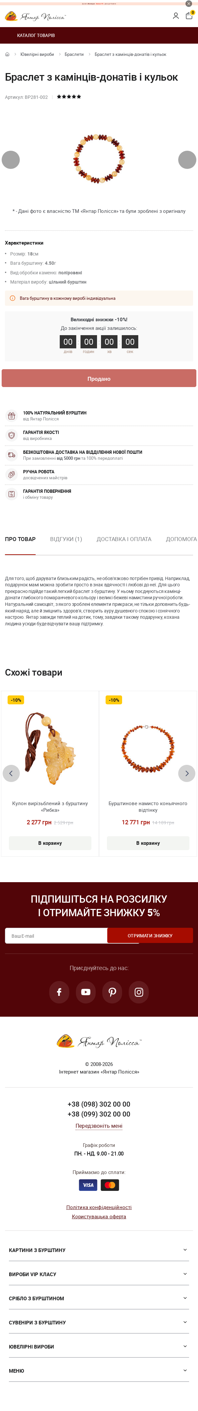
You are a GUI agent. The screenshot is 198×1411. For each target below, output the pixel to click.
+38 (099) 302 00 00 (99, 1115)
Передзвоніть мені (99, 1127)
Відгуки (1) (66, 539)
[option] (66, 545)
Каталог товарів (30, 35)
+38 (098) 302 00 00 (99, 1106)
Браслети (74, 54)
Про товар (20, 539)
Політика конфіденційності (99, 1208)
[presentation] (11, 160)
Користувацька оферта (99, 1218)
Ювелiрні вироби (37, 54)
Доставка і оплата (124, 539)
